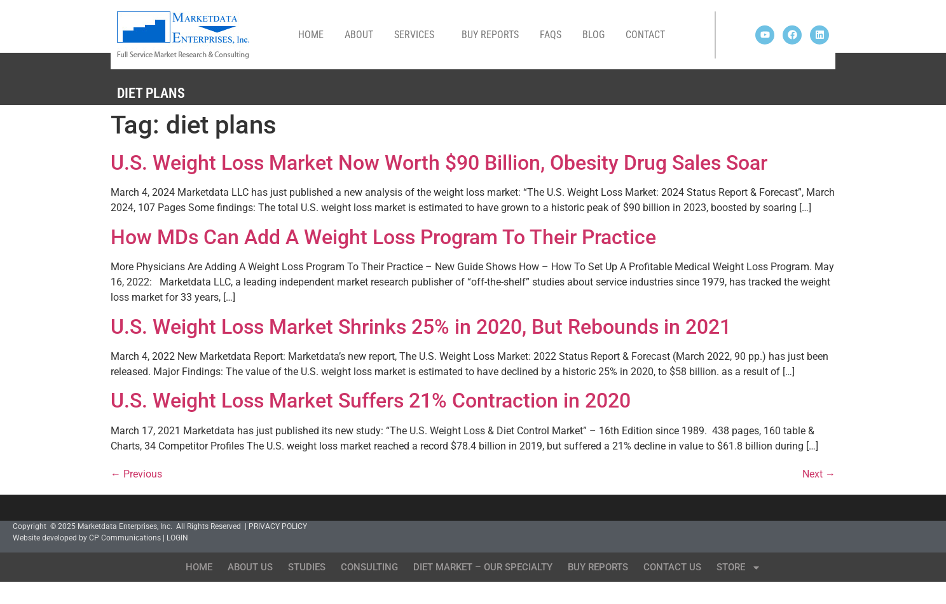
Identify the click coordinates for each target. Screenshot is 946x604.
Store (738, 567)
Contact (645, 35)
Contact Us (672, 567)
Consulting (369, 567)
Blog (593, 35)
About (359, 35)
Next (818, 474)
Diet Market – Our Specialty (482, 567)
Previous (136, 474)
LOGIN (177, 537)
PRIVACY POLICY (278, 526)
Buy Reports (490, 35)
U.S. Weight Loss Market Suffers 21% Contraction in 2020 (371, 400)
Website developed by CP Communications (87, 537)
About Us (250, 567)
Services (417, 35)
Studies (307, 567)
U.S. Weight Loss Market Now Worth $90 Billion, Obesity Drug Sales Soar (439, 163)
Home (311, 35)
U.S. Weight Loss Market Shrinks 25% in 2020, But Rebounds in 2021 (421, 327)
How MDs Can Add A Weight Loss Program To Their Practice (383, 237)
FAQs (550, 35)
